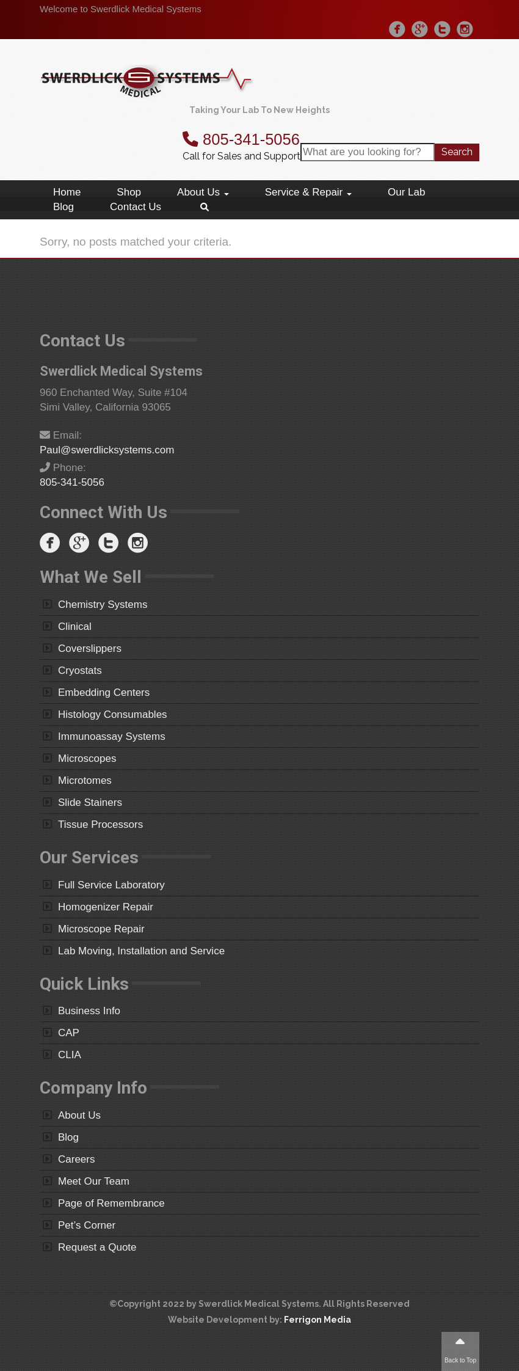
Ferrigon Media (317, 1320)
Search (457, 152)
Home (67, 192)
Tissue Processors (100, 824)
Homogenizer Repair (105, 907)
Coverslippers (90, 648)
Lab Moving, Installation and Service (141, 951)
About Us (203, 192)
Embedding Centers (104, 692)
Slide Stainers (90, 802)
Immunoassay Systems (111, 736)
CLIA (69, 1055)
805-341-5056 (241, 139)
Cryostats (80, 670)
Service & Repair (308, 192)
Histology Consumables (112, 714)
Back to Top (460, 1349)
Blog (63, 207)
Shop (129, 192)
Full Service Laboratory (111, 885)
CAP (68, 1033)
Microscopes (87, 758)
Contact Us (135, 207)
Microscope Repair (101, 929)
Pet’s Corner (86, 1225)
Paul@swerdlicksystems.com (107, 450)
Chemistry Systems (102, 604)
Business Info (89, 1011)
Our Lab (406, 192)
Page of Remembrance (111, 1203)
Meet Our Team (93, 1181)
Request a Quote (97, 1247)
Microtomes (85, 780)
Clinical (75, 626)
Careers (76, 1159)
